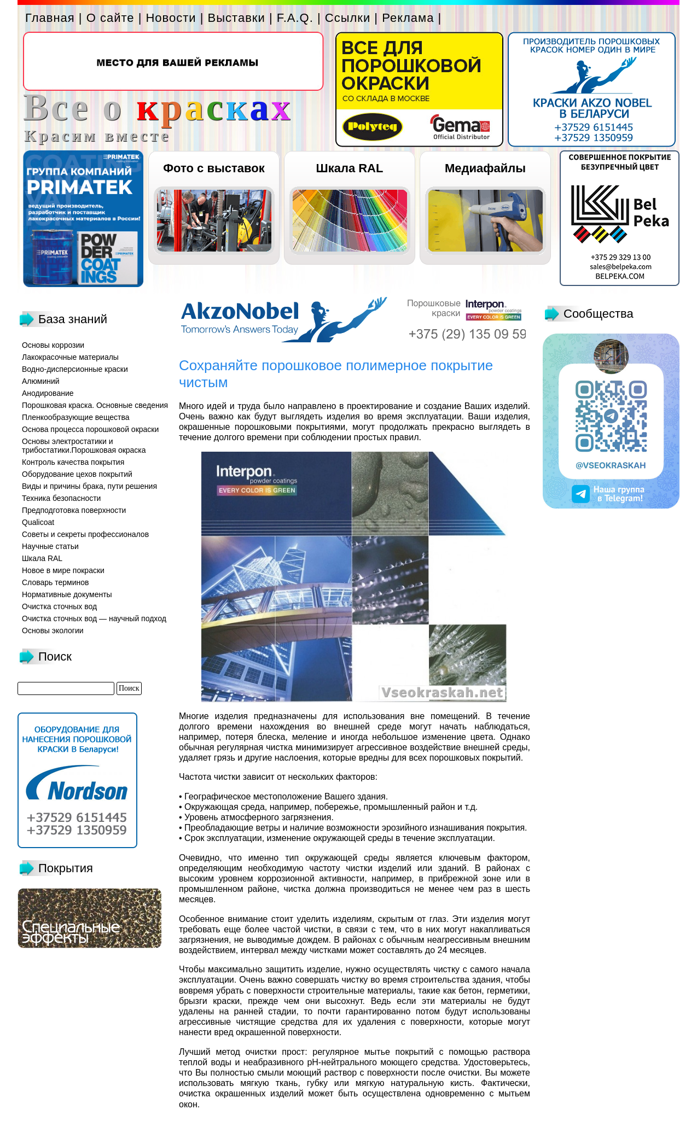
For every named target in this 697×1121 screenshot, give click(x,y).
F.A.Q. (295, 18)
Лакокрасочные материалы (70, 357)
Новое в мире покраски (63, 570)
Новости (171, 18)
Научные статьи (50, 546)
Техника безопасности (61, 498)
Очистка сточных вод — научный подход (94, 618)
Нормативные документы (67, 594)
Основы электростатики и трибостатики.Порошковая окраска (84, 445)
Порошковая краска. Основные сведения (95, 405)
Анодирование (48, 393)
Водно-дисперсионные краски (75, 369)
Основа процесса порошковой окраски (90, 429)
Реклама (408, 18)
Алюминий (41, 381)
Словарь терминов (55, 582)
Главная (50, 18)
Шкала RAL (350, 168)
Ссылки (347, 18)
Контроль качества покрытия (73, 462)
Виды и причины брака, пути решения (89, 486)
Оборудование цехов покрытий (77, 474)
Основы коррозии (53, 345)
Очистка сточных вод (59, 606)
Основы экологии (53, 630)
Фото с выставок (213, 168)
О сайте (110, 18)
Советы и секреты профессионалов (85, 534)
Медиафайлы (485, 168)
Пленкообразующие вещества (76, 417)
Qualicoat (38, 522)
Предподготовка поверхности (74, 510)
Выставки (236, 18)
